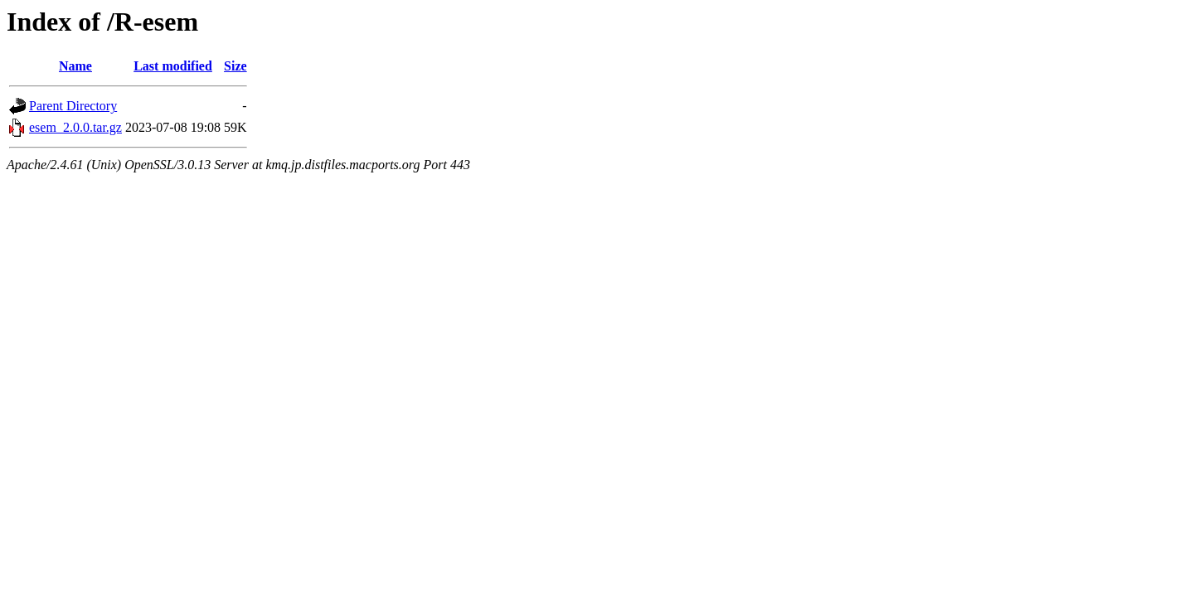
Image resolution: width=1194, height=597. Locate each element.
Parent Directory (73, 106)
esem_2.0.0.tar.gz (75, 127)
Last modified (172, 66)
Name (75, 66)
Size (235, 66)
